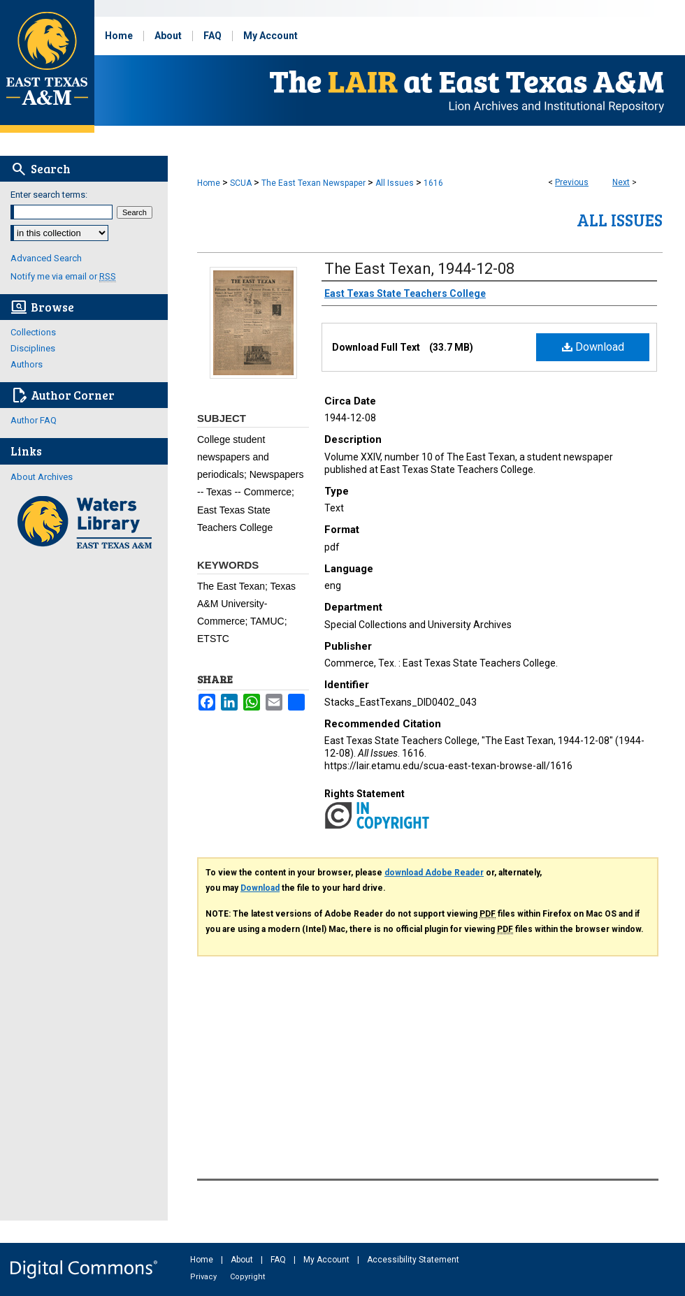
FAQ (279, 1260)
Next (621, 182)
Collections (33, 332)
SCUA (241, 183)
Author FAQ (33, 420)
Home (208, 183)
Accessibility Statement (413, 1260)
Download (593, 347)
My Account (327, 1260)
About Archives (41, 477)
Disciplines (32, 348)
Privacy (204, 1276)
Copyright (247, 1276)
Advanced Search (46, 258)
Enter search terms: (48, 194)
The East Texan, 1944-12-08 (419, 268)
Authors (26, 364)
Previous (572, 182)
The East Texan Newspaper (313, 183)
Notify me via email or (63, 276)
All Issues (394, 183)
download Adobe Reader (434, 873)
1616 (433, 183)
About (243, 1260)
